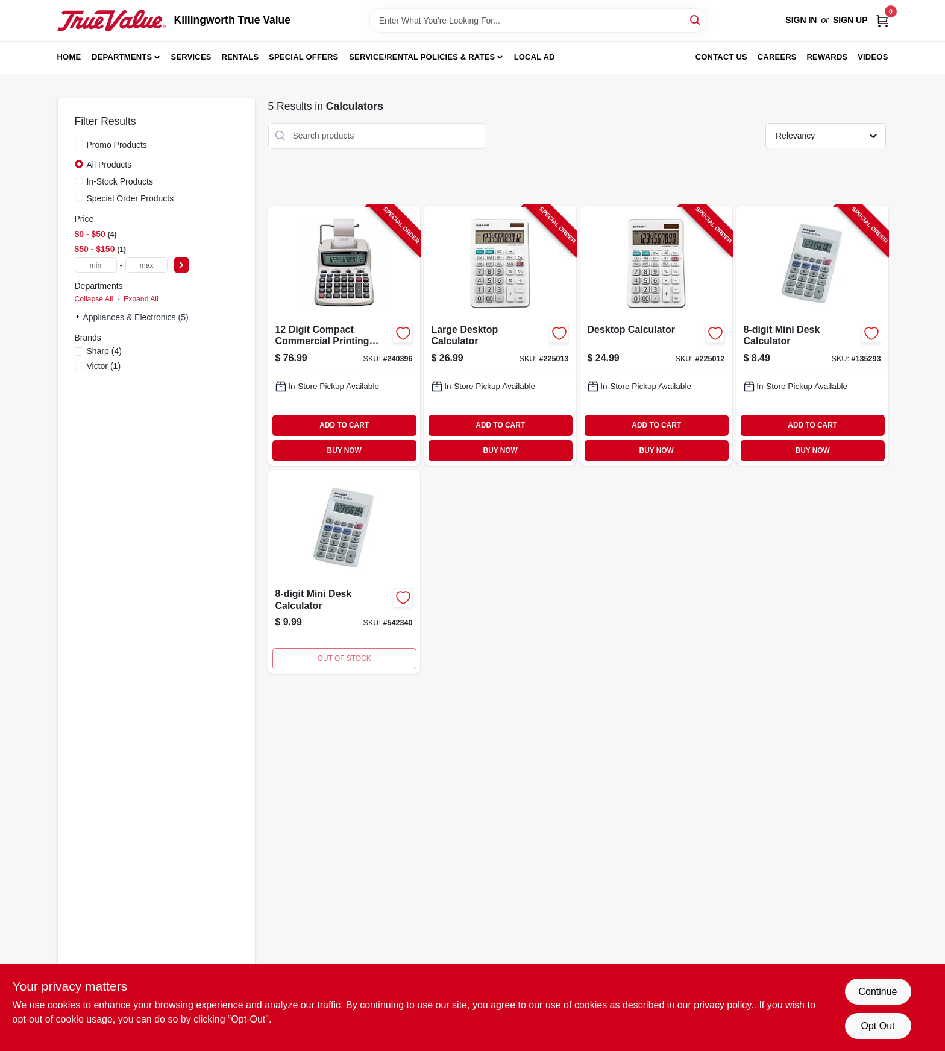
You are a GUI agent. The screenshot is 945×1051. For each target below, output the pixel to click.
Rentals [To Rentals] (240, 57)
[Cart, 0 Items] (882, 20)
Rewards (827, 57)
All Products (109, 165)
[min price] (96, 265)
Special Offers (303, 57)
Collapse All (94, 299)
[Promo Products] (79, 144)
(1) (104, 366)
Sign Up (850, 20)
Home (69, 57)
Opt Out (877, 1026)
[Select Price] (181, 265)
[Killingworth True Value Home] (111, 20)
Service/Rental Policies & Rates (422, 57)
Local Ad (534, 57)
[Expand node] (79, 316)
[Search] (696, 20)
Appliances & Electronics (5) (136, 317)
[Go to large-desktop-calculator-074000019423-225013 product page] (500, 336)
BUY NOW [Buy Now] (344, 450)
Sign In (801, 20)
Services (191, 57)
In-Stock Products (120, 181)
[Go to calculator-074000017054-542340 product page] (344, 572)
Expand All (141, 299)
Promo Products (117, 145)
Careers (777, 57)
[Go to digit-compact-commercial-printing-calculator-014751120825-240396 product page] (344, 336)
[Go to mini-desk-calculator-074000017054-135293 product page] (812, 336)
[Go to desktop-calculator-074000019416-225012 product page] (656, 336)
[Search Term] (538, 20)
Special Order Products (130, 198)
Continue (877, 991)
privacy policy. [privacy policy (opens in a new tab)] (723, 1005)
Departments (122, 57)
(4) (104, 351)
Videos (873, 57)
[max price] (146, 265)
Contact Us (721, 57)
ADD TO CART (344, 425)
